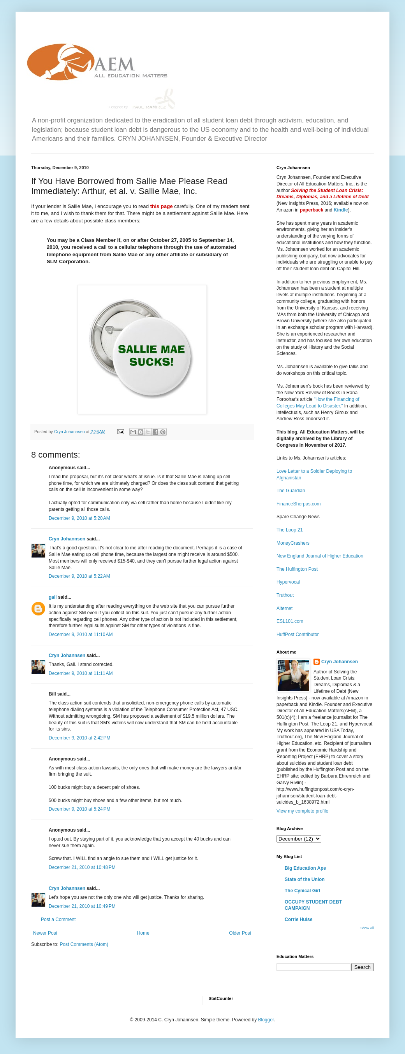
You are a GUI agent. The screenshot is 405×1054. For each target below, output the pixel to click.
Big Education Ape (305, 868)
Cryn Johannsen (67, 539)
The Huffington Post (297, 569)
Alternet (284, 608)
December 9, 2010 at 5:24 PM (79, 809)
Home (143, 933)
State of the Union (305, 879)
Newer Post (45, 933)
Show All (367, 928)
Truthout (285, 595)
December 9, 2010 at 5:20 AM (79, 518)
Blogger (266, 1020)
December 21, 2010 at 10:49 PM (82, 906)
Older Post (240, 933)
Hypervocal (288, 582)
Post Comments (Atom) (84, 944)
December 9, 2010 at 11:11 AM (81, 673)
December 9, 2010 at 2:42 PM (79, 738)
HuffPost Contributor (297, 634)
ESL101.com (289, 621)
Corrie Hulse (298, 919)
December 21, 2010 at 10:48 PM (82, 867)
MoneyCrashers (293, 543)
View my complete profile (302, 811)
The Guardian (290, 490)
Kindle (341, 210)
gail (53, 597)
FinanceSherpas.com (298, 504)
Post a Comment (58, 919)
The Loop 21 (289, 530)
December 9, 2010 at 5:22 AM (79, 576)
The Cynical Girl (302, 890)
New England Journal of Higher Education (319, 556)
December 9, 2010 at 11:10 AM (81, 634)
